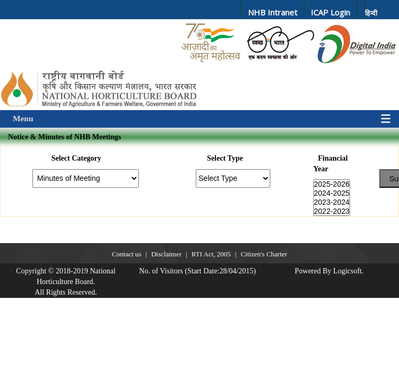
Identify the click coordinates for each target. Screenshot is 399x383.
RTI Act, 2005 (211, 254)
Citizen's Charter (263, 254)
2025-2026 (332, 184)
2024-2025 (332, 193)
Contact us (126, 254)
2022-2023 (332, 211)
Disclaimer (166, 254)
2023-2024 (332, 202)
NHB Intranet (272, 12)
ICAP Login (330, 12)
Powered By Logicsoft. (329, 271)
